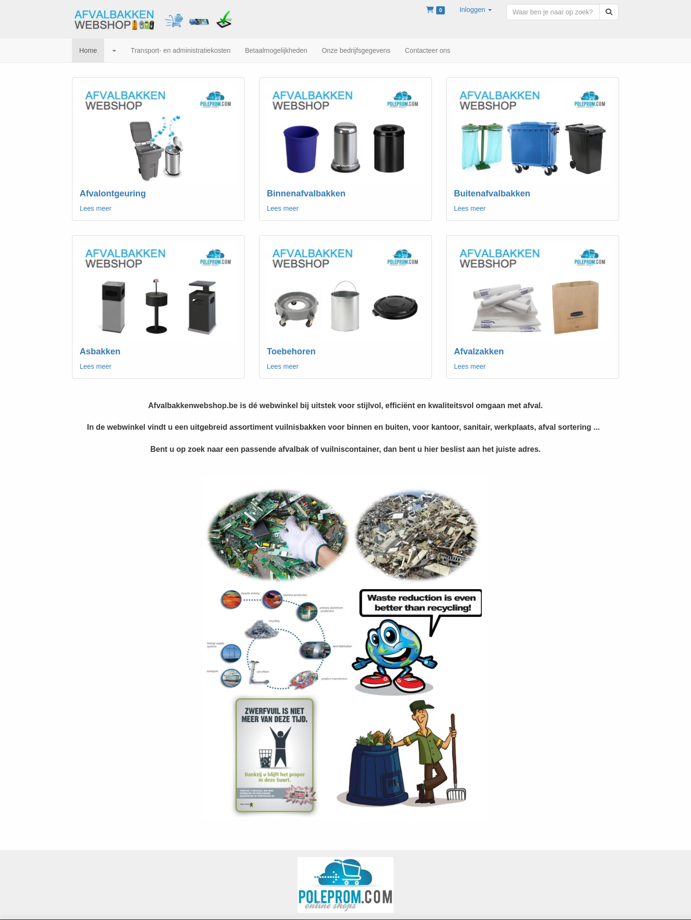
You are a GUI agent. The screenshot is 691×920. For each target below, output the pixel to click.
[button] (475, 9)
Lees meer (95, 208)
